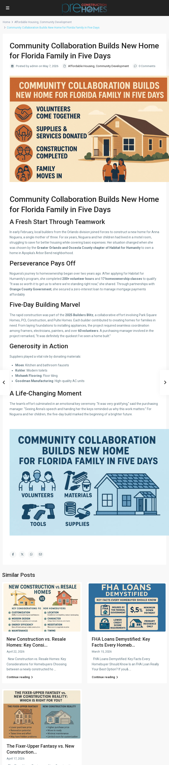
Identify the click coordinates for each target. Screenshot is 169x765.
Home (6, 22)
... (55, 669)
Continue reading (20, 677)
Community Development (56, 22)
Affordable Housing (26, 22)
